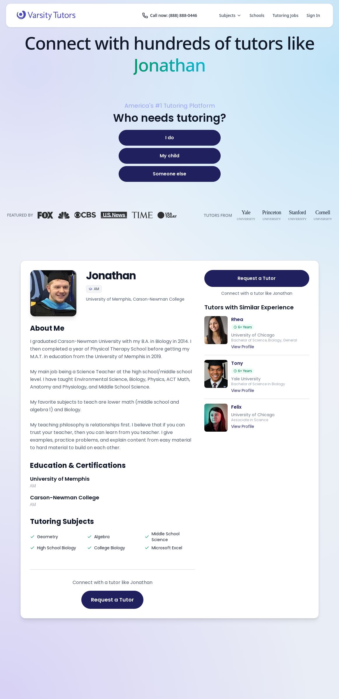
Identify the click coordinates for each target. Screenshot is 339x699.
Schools (257, 15)
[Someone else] (170, 174)
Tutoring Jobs (285, 15)
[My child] (170, 156)
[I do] (170, 138)
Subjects (230, 15)
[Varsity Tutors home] (46, 15)
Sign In (313, 15)
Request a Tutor (112, 599)
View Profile (242, 347)
